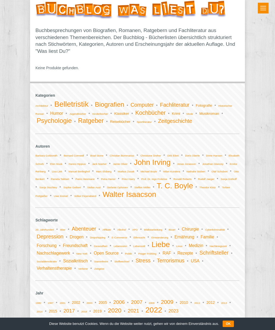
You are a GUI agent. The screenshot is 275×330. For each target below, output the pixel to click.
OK (228, 324)
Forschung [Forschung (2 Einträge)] (46, 245)
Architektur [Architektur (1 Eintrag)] (41, 105)
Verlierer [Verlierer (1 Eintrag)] (83, 268)
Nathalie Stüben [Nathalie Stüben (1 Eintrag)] (195, 171)
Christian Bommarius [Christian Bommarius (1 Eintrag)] (122, 155)
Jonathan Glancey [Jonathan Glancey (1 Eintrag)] (212, 163)
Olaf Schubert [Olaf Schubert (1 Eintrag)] (220, 171)
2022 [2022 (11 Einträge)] (154, 310)
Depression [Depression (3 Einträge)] (50, 236)
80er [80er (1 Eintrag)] (63, 229)
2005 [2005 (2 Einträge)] (103, 302)
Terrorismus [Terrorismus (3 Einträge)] (170, 260)
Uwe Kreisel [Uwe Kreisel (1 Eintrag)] (61, 195)
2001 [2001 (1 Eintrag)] (63, 302)
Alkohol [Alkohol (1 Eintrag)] (121, 229)
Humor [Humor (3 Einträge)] (56, 113)
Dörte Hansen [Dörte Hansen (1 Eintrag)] (214, 155)
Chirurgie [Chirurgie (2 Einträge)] (190, 229)
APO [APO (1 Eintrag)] (135, 229)
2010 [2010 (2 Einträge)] (184, 302)
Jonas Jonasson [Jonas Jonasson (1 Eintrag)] (186, 163)
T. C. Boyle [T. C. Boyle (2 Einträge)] (175, 186)
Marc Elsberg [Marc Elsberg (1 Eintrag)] (103, 171)
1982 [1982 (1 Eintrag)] (38, 302)
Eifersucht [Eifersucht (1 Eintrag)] (139, 237)
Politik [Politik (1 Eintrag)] (128, 253)
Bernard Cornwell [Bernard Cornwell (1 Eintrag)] (74, 155)
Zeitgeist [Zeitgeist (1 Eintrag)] (99, 268)
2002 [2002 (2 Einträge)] (76, 302)
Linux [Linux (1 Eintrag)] (179, 246)
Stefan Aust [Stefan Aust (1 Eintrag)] (94, 187)
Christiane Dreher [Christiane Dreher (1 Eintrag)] (150, 155)
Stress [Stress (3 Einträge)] (143, 260)
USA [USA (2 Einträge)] (195, 261)
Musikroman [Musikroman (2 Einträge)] (209, 114)
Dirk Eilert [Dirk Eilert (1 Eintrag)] (173, 155)
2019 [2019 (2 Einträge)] (97, 311)
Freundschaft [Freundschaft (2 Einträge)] (75, 245)
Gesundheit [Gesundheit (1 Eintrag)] (100, 246)
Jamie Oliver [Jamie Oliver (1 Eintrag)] (120, 163)
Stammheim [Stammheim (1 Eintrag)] (101, 261)
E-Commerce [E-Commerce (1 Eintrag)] (119, 237)
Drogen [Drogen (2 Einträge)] (77, 237)
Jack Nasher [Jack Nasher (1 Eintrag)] (99, 163)
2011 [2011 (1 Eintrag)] (197, 302)
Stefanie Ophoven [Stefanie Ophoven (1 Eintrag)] (117, 187)
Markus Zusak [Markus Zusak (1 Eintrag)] (126, 171)
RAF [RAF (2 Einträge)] (167, 253)
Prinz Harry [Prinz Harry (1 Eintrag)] (128, 179)
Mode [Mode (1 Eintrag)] (189, 113)
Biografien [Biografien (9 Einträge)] (109, 104)
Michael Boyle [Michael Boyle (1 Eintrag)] (148, 171)
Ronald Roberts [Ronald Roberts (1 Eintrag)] (182, 179)
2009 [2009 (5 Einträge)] (167, 302)
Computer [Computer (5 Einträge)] (142, 105)
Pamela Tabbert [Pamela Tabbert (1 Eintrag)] (60, 179)
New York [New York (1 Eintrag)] (81, 253)
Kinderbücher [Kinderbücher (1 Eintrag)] (100, 113)
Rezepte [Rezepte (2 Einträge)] (185, 253)
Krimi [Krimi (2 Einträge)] (176, 114)
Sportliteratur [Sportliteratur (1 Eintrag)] (144, 121)
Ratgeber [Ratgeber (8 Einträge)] (91, 120)
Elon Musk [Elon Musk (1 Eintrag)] (56, 163)
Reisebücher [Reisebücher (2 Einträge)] (120, 122)
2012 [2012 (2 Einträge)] (211, 302)
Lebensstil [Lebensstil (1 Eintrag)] (139, 246)
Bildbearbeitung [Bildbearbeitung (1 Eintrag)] (153, 229)
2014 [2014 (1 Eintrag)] (39, 311)
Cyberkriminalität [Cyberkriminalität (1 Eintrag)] (215, 229)
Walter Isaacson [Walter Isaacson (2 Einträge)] (129, 194)
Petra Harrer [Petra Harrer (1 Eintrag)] (108, 179)
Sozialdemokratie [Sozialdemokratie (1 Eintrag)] (47, 261)
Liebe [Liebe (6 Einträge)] (160, 244)
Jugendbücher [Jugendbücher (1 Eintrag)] (77, 113)
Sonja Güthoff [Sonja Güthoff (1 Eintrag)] (229, 179)
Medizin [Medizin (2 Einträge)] (196, 245)
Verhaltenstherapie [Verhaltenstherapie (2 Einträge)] (54, 268)
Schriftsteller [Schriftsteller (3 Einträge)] (214, 253)
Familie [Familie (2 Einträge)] (207, 237)
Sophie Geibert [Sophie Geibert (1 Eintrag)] (72, 187)
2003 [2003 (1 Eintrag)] (89, 302)
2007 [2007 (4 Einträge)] (137, 302)
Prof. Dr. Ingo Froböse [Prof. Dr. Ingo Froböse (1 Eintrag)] (154, 179)
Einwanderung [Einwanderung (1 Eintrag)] (159, 237)
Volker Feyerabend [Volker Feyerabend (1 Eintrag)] (85, 195)
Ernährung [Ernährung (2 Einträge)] (184, 237)
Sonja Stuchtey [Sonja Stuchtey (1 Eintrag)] (48, 187)
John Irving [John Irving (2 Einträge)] (152, 162)
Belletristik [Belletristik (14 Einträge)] (71, 104)
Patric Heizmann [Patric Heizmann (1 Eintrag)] (85, 179)
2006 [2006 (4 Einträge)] (119, 302)
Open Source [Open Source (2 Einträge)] (106, 253)
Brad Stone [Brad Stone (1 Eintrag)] (96, 155)
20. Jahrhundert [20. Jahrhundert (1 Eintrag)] (44, 229)
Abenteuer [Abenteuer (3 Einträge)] (84, 229)
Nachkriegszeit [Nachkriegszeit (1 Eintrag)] (218, 246)
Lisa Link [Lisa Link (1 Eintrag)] (57, 171)
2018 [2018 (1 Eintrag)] (84, 311)
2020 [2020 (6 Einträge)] (114, 310)
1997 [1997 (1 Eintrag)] (50, 302)
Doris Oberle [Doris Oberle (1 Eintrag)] (192, 155)
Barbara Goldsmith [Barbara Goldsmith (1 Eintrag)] (46, 155)
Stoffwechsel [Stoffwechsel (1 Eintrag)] (121, 261)
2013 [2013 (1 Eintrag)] (224, 302)
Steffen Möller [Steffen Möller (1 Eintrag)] (142, 187)
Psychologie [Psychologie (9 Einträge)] (54, 120)
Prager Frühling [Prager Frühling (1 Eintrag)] (147, 253)
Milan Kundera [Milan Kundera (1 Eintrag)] (171, 171)
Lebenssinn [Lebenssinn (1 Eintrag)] (120, 246)
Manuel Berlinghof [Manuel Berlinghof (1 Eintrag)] (79, 171)
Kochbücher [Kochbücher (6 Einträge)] (150, 113)
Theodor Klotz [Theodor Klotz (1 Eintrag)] (207, 187)
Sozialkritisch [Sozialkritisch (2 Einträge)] (75, 261)
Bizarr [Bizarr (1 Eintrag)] (172, 229)
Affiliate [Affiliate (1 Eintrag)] (106, 229)
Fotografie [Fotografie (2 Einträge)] (204, 105)
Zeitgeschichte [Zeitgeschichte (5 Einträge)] (175, 121)
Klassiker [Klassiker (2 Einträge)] (121, 114)
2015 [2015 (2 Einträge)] (53, 311)
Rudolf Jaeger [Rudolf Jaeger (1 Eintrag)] (206, 179)
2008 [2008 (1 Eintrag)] (152, 302)
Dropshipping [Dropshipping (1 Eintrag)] (98, 237)
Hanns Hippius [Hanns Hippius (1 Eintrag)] (77, 163)
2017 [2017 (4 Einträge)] (69, 311)
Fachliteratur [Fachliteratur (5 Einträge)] (175, 105)
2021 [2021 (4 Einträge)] (133, 311)
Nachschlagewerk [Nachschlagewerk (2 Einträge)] (53, 253)
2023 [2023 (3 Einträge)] (173, 311)
